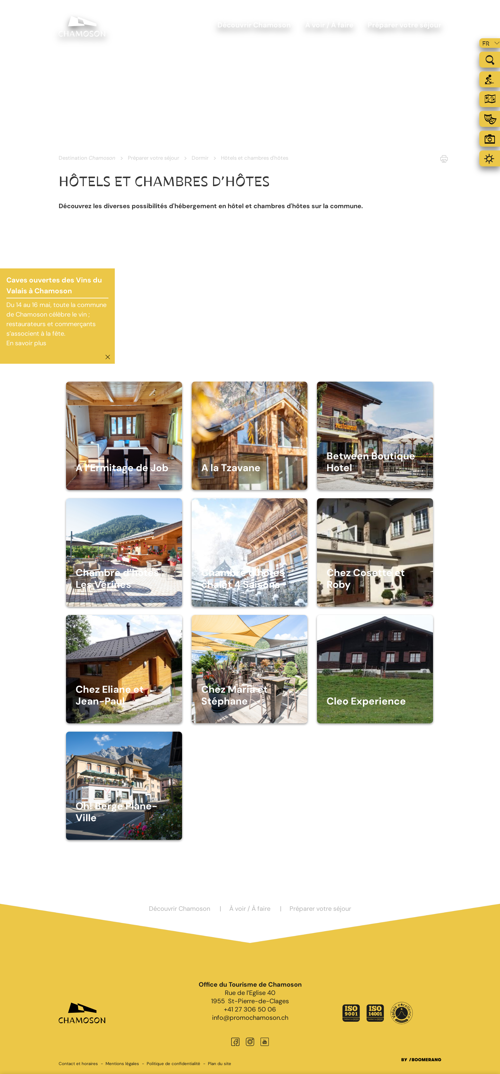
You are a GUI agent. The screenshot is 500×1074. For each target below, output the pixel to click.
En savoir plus (26, 343)
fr (485, 43)
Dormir (200, 157)
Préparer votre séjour (153, 157)
